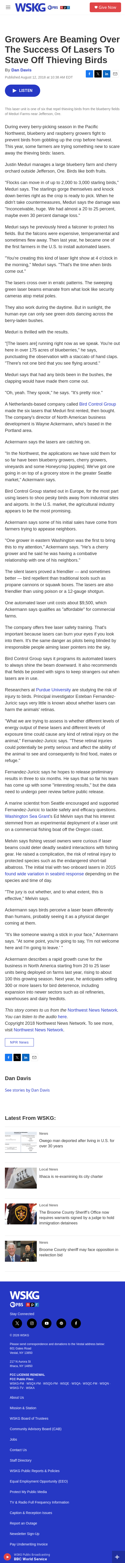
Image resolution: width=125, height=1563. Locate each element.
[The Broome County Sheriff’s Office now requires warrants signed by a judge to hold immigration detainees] (21, 1213)
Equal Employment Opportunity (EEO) (39, 1481)
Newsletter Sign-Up (24, 1534)
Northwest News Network (92, 1010)
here (62, 1016)
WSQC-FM (90, 1383)
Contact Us (18, 1450)
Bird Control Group (97, 404)
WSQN (104, 1383)
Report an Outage (23, 1523)
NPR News (19, 1042)
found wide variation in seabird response (44, 873)
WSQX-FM (33, 1383)
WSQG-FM (50, 1383)
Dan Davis (21, 70)
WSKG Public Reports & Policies (35, 1471)
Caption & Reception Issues (31, 1513)
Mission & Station (23, 1408)
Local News (48, 1169)
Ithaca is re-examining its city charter (71, 1176)
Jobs (13, 1439)
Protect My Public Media (28, 1492)
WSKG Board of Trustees (29, 1418)
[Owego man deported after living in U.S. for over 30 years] (21, 1142)
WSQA (76, 1383)
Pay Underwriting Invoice (29, 1544)
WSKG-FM (17, 1383)
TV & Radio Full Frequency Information (39, 1502)
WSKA (30, 1388)
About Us (17, 1397)
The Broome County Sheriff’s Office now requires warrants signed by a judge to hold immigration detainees (76, 1217)
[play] (7, 1556)
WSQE (64, 1383)
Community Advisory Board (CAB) (36, 1429)
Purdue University (53, 689)
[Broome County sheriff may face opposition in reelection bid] (21, 1251)
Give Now (107, 7)
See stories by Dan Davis (27, 1090)
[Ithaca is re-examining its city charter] (21, 1178)
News (43, 1133)
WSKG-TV (17, 1388)
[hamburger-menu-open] (8, 7)
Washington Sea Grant (27, 816)
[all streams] (118, 1557)
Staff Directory (20, 1460)
